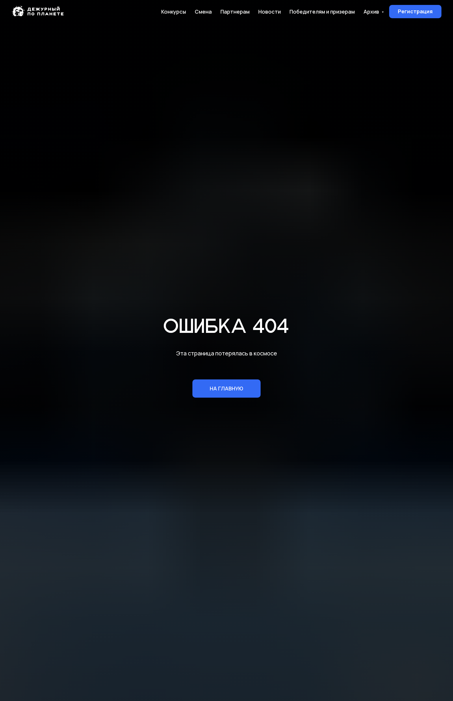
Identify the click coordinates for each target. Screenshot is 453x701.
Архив (371, 11)
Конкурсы (173, 11)
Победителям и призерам (322, 11)
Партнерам (235, 11)
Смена (203, 11)
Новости (269, 11)
